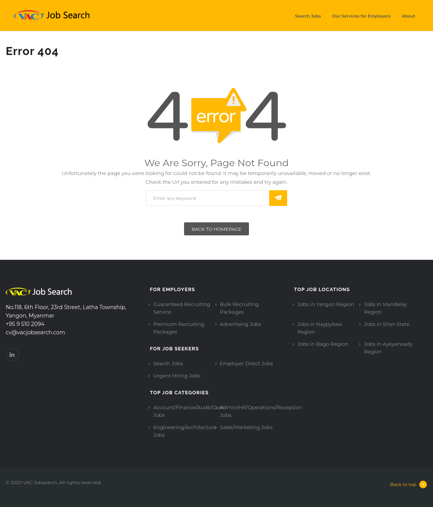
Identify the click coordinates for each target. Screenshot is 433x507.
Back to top (408, 484)
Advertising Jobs (240, 324)
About (408, 16)
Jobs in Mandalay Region (385, 308)
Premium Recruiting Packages (178, 328)
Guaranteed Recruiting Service (181, 308)
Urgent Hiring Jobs (176, 376)
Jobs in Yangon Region (325, 304)
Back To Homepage (217, 229)
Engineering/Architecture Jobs (184, 431)
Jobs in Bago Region (322, 344)
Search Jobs (308, 16)
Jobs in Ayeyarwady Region (388, 348)
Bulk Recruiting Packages (239, 308)
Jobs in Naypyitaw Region (319, 328)
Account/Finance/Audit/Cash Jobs (188, 411)
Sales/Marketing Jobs (246, 427)
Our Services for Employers (361, 16)
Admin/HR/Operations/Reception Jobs (261, 411)
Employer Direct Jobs (246, 363)
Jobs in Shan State (386, 324)
